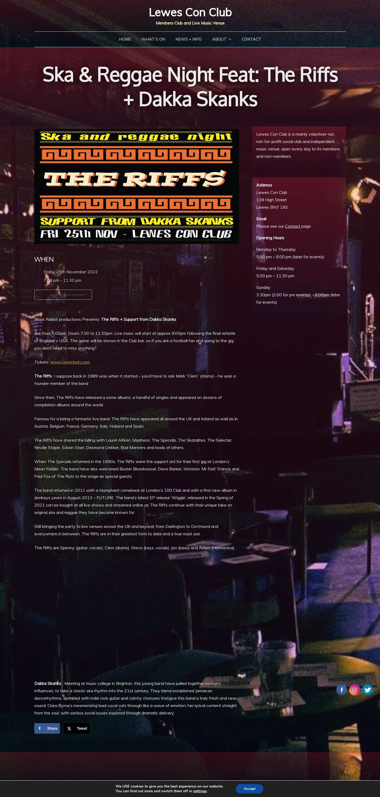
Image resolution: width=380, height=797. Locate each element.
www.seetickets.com (70, 362)
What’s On (153, 39)
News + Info (188, 39)
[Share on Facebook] (47, 728)
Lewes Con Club (190, 12)
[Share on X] (76, 728)
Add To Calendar (63, 294)
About (219, 39)
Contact (251, 39)
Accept (249, 788)
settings (200, 791)
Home (125, 39)
